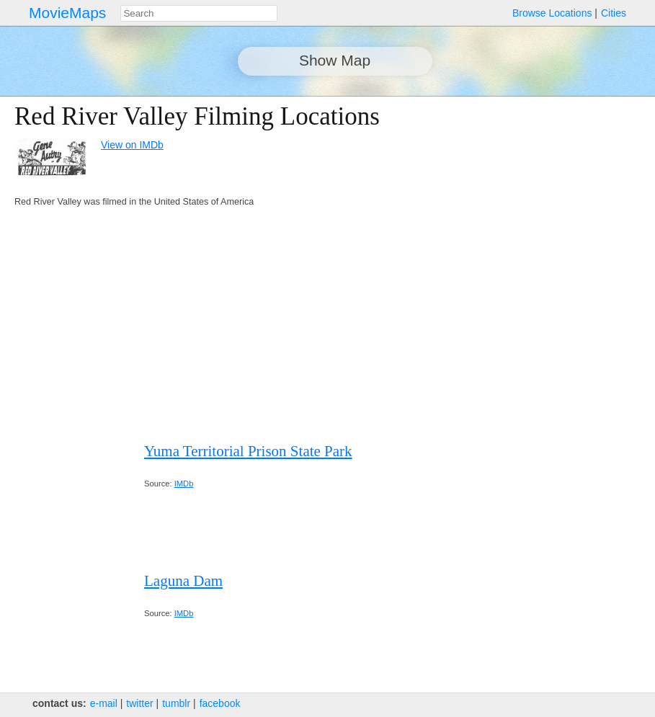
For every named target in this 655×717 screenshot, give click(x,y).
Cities (613, 13)
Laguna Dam (183, 580)
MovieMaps (67, 12)
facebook (220, 703)
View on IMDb (132, 145)
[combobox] (198, 13)
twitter (139, 703)
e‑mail (103, 703)
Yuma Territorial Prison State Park (248, 451)
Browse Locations (552, 13)
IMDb (184, 483)
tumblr (176, 703)
